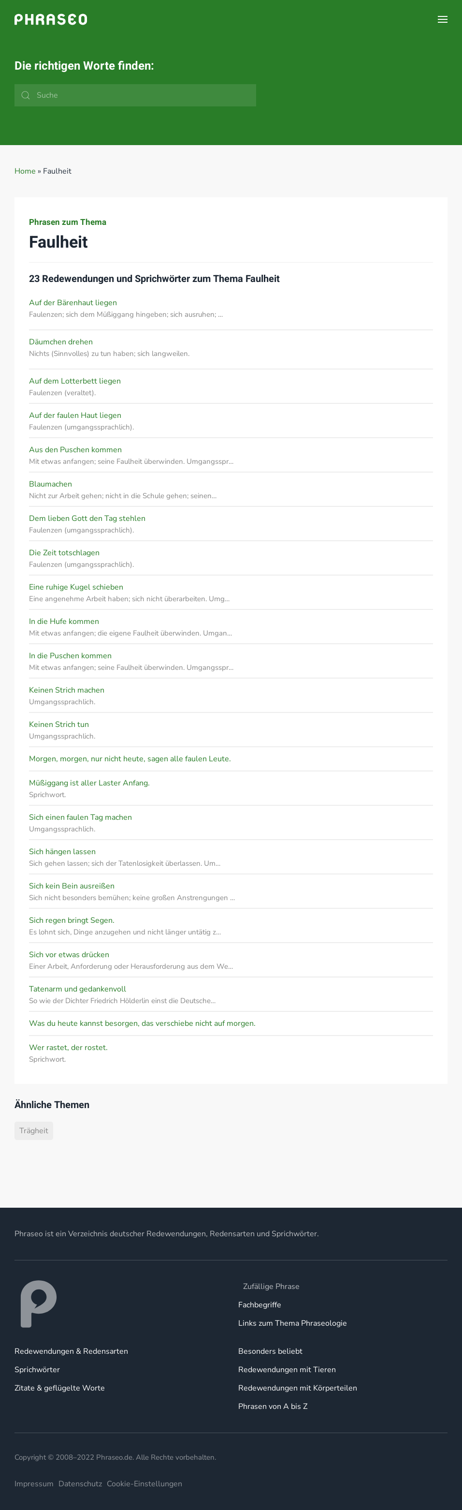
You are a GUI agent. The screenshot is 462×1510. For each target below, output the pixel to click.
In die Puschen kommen (70, 656)
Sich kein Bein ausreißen (72, 886)
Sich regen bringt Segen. (72, 920)
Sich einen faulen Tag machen (80, 817)
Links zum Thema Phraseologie (292, 1323)
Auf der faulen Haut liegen (75, 415)
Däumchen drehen (61, 342)
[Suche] (135, 95)
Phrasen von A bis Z (272, 1406)
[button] (443, 19)
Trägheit (33, 1130)
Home (25, 171)
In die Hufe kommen (64, 621)
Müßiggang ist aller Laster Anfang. (89, 783)
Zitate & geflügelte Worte (59, 1388)
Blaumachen (50, 484)
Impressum (34, 1484)
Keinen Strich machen (66, 690)
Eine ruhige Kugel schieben (76, 587)
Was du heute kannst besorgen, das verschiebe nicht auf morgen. (142, 1023)
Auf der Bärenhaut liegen (73, 302)
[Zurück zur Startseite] (50, 19)
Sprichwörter (37, 1369)
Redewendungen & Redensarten (71, 1351)
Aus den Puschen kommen (75, 449)
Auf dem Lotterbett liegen (75, 381)
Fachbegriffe (259, 1305)
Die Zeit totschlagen (64, 553)
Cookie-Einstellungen (144, 1484)
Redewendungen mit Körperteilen (297, 1388)
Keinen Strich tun (59, 724)
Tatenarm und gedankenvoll (77, 989)
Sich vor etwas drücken (69, 954)
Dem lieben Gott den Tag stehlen (87, 518)
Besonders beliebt (270, 1351)
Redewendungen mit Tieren (287, 1369)
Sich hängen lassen (62, 851)
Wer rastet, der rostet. (68, 1047)
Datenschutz (80, 1484)
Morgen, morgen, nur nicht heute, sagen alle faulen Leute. (130, 759)
